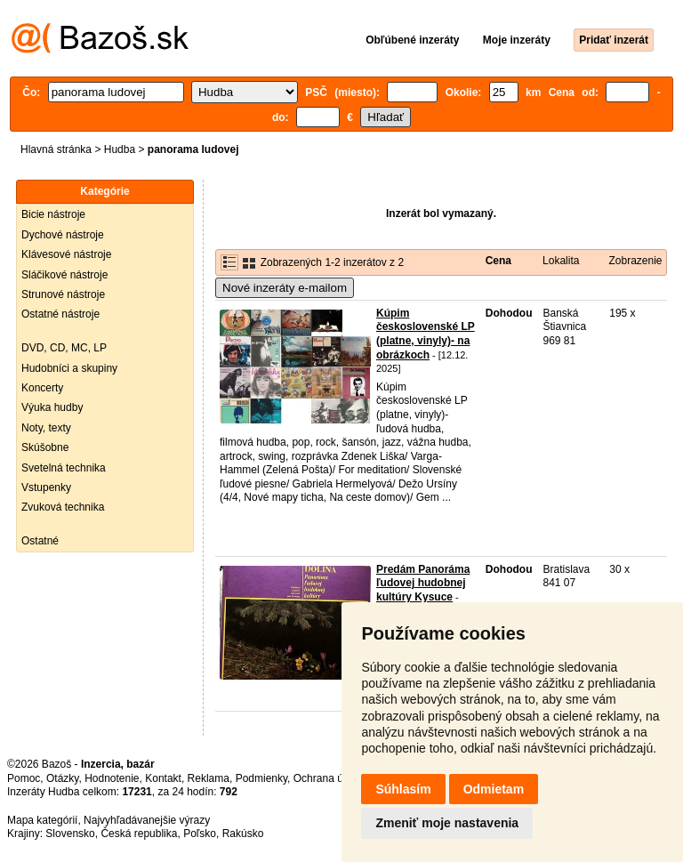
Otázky (62, 778)
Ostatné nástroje (60, 314)
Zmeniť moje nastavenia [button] (446, 823)
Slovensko (69, 833)
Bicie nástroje (53, 214)
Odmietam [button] (493, 789)
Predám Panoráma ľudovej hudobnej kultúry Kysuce (423, 583)
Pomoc (23, 778)
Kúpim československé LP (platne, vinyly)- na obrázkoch (425, 334)
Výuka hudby (52, 407)
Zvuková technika (62, 507)
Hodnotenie (111, 778)
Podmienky (261, 778)
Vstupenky (46, 487)
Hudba (119, 149)
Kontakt (163, 778)
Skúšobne (44, 447)
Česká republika (138, 833)
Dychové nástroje (62, 235)
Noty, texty (46, 428)
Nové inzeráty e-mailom (284, 287)
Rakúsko (243, 833)
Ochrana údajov (330, 778)
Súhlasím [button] (402, 789)
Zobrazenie (635, 260)
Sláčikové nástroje (64, 275)
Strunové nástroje (63, 294)
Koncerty (42, 388)
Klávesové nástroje (66, 254)
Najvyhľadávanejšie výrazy (147, 820)
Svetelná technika (63, 468)
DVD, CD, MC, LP (64, 348)
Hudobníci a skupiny (69, 368)
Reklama (208, 778)
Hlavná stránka (56, 149)
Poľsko (199, 833)
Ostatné (40, 541)
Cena (498, 260)
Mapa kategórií (42, 820)
